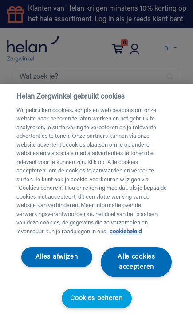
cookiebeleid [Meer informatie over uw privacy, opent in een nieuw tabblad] (126, 232)
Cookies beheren (96, 298)
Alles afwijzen (56, 257)
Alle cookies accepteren (136, 262)
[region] (96, 202)
